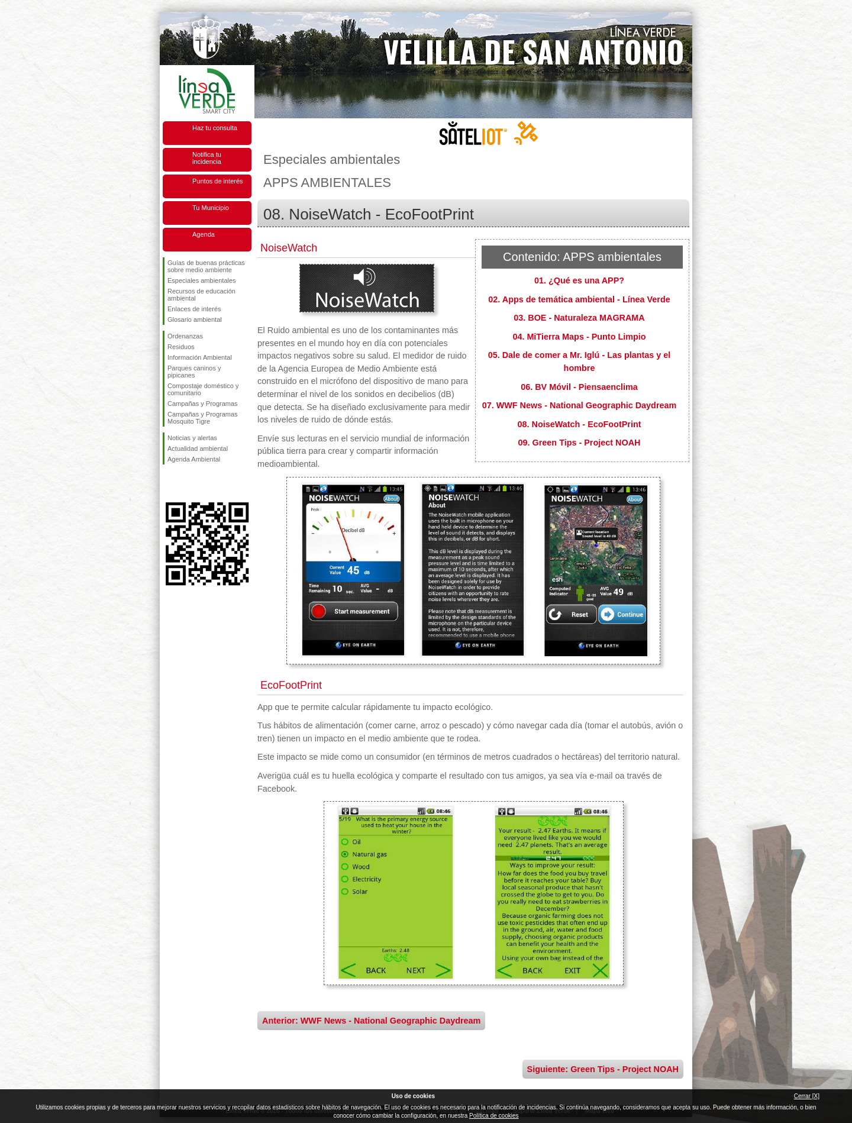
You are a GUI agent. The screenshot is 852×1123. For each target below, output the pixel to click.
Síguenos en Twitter (189, 483)
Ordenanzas (185, 336)
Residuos (181, 346)
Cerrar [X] (806, 1096)
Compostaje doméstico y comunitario (202, 389)
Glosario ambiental (194, 319)
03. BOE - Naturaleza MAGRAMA (579, 317)
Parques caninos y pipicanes (194, 371)
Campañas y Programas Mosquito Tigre (202, 418)
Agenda (203, 234)
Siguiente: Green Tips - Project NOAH (603, 1069)
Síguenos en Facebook (170, 483)
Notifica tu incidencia (206, 158)
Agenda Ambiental (193, 459)
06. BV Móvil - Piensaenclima (579, 387)
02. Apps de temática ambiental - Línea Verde (579, 299)
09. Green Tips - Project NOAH (579, 442)
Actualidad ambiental (197, 448)
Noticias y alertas (192, 437)
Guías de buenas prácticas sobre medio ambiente (206, 266)
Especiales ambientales (201, 280)
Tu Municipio (210, 207)
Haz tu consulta (214, 127)
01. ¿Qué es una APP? (579, 280)
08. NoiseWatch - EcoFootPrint (579, 424)
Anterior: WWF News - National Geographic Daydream (371, 1020)
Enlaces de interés (194, 308)
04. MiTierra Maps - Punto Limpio (579, 336)
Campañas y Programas (202, 403)
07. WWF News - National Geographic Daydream (579, 405)
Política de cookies (493, 1115)
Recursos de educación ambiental (201, 295)
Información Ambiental (199, 357)
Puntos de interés (217, 181)
